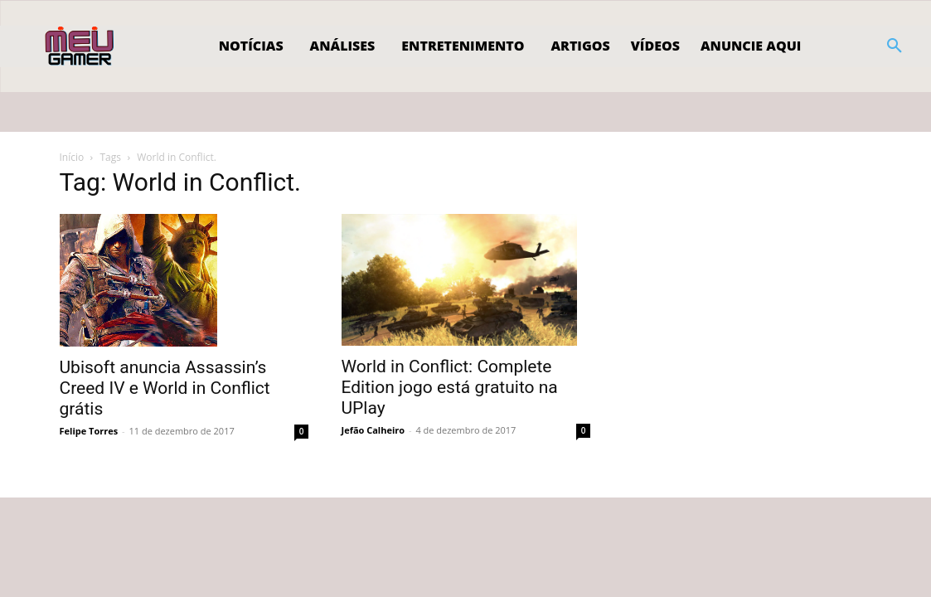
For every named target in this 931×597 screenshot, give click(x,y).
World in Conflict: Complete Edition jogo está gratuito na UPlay (450, 387)
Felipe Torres (89, 431)
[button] (894, 46)
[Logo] (81, 46)
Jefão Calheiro (373, 430)
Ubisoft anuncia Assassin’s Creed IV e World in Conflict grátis (165, 388)
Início (72, 157)
